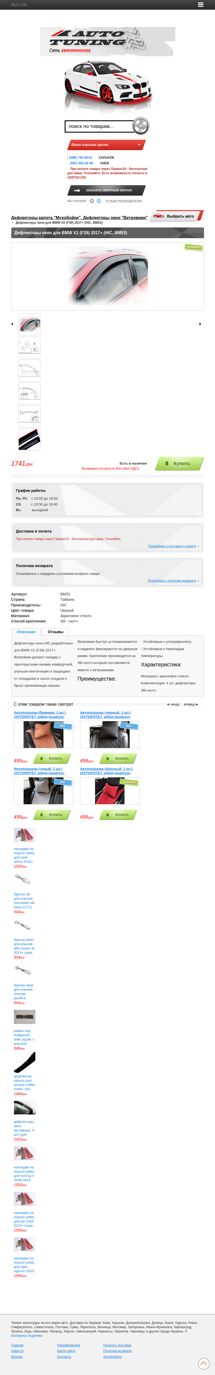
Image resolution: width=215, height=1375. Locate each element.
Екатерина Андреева (27, 1336)
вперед (189, 704)
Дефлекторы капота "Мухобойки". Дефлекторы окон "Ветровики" (79, 217)
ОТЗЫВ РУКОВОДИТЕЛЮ (124, 201)
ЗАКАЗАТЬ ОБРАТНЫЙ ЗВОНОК (109, 190)
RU (14, 5)
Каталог (17, 1357)
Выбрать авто (173, 216)
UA (24, 5)
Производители (68, 1345)
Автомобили (112, 1357)
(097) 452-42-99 (81, 163)
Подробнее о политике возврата (172, 581)
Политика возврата (117, 1351)
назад (175, 704)
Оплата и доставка (117, 1345)
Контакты (64, 1357)
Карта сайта (66, 1351)
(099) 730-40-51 (80, 157)
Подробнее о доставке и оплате (172, 546)
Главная (17, 1345)
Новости (17, 1351)
